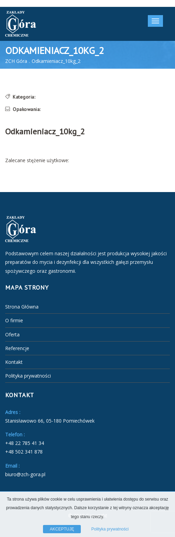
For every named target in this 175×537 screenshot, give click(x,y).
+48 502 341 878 (24, 451)
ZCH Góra (16, 61)
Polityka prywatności (28, 375)
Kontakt (14, 362)
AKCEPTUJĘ (62, 529)
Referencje (17, 348)
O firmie (14, 320)
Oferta (12, 334)
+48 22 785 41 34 (24, 443)
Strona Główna (22, 306)
